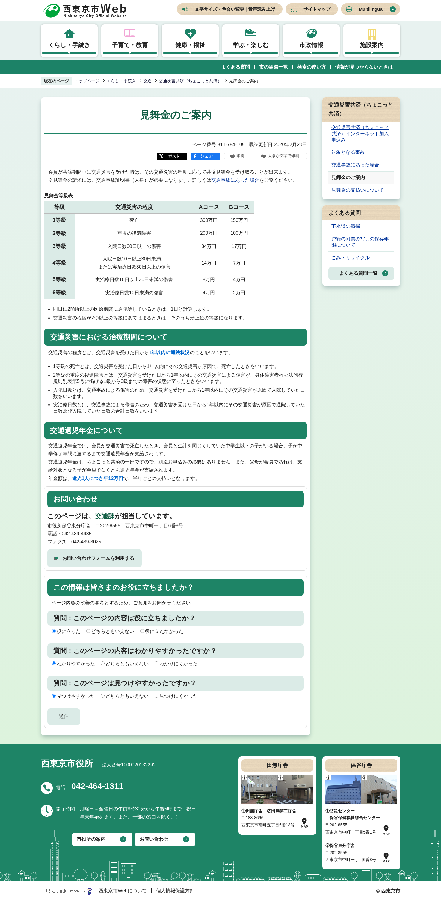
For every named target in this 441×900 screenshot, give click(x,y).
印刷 (240, 156)
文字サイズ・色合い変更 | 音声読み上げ (235, 9)
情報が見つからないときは (364, 66)
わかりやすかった (76, 663)
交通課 (105, 516)
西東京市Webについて (123, 890)
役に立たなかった (164, 631)
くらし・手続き (69, 45)
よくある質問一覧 (358, 273)
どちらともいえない (112, 631)
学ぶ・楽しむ (251, 45)
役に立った (69, 631)
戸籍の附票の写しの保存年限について (360, 242)
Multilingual (371, 9)
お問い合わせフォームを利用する (98, 558)
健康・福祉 (190, 45)
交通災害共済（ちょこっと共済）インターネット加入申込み (360, 134)
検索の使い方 (311, 66)
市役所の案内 (91, 839)
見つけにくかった (178, 696)
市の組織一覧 (273, 66)
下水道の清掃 (345, 226)
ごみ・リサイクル (350, 257)
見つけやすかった (76, 696)
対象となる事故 (348, 152)
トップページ (86, 80)
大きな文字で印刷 (283, 156)
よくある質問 (235, 66)
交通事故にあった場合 (235, 180)
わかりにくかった (178, 663)
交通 (147, 80)
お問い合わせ (154, 839)
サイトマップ (316, 9)
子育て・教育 (130, 45)
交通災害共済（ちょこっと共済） (190, 80)
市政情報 (311, 45)
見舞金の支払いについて (357, 190)
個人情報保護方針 (175, 890)
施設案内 (372, 45)
